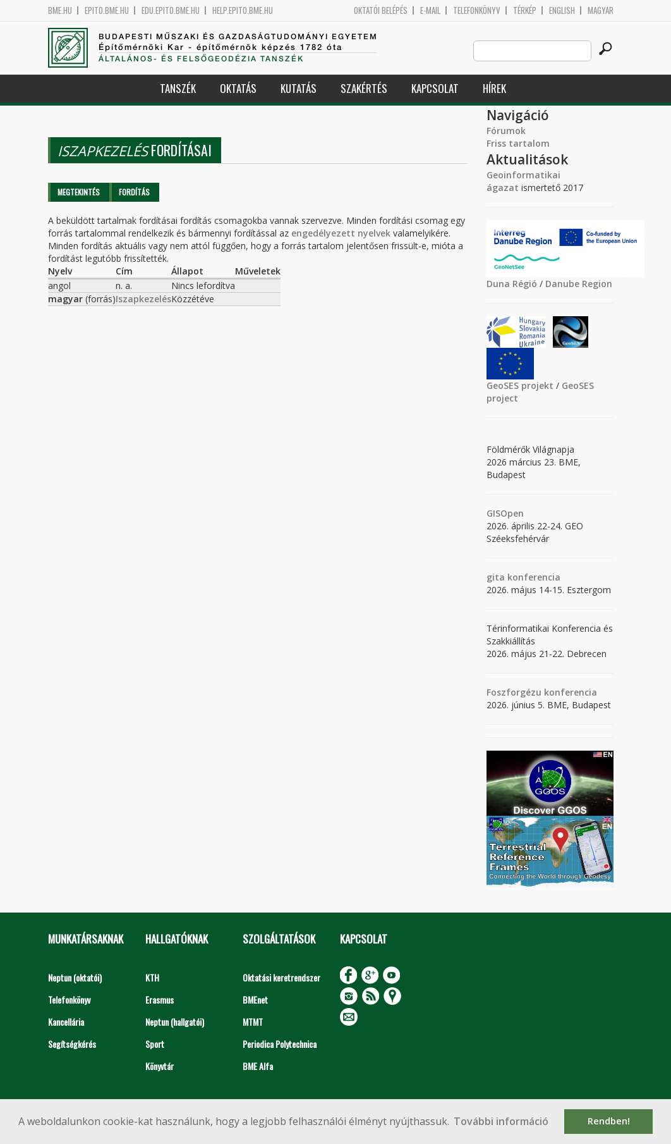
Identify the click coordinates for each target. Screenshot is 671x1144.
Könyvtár (159, 1066)
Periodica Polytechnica (280, 1043)
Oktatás (238, 88)
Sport (154, 1043)
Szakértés (364, 88)
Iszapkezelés (143, 299)
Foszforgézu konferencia (542, 692)
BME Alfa (258, 1066)
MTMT (253, 1021)
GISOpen (505, 513)
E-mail (430, 10)
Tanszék (178, 88)
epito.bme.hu (107, 10)
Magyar (601, 10)
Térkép (524, 10)
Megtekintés (78, 192)
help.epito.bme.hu (242, 10)
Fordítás (134, 192)
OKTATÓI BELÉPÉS (381, 10)
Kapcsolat (435, 88)
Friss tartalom (518, 143)
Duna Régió (512, 284)
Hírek (494, 88)
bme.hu (60, 10)
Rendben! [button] (609, 1121)
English (562, 10)
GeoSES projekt (520, 385)
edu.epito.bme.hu (171, 10)
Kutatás (299, 88)
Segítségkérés (72, 1043)
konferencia (532, 577)
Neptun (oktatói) (75, 977)
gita (496, 577)
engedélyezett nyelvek (340, 233)
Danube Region (578, 284)
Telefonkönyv (476, 10)
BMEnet (255, 999)
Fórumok (506, 131)
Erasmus (159, 999)
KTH (152, 977)
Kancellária (66, 1021)
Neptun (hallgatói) (174, 1021)
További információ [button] (501, 1121)
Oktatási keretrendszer (281, 977)
